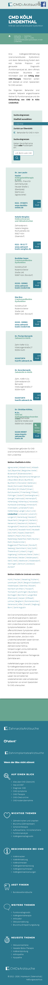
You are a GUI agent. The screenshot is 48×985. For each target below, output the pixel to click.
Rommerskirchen (32, 601)
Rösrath (32, 585)
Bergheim (19, 601)
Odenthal (23, 585)
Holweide (33, 501)
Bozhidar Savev (21, 258)
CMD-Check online (20, 797)
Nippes (21, 532)
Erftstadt (29, 598)
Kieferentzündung (20, 951)
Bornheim (22, 595)
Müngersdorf (13, 526)
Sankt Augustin (20, 607)
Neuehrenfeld (34, 526)
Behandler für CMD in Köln (28, 132)
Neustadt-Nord (24, 529)
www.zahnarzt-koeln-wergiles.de (23, 248)
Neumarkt (13, 529)
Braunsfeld (13, 479)
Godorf (20, 495)
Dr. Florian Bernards (24, 336)
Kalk (31, 507)
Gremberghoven (31, 495)
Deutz (10, 486)
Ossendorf (29, 532)
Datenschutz (36, 976)
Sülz (29, 548)
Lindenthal (12, 514)
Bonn (10, 607)
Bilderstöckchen (24, 473)
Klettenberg (13, 511)
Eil (18, 489)
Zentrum (21, 563)
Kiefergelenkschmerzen (23, 868)
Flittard (34, 492)
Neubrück (23, 526)
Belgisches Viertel (29, 470)
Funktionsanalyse (20, 833)
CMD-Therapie (19, 794)
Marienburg (22, 517)
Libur (28, 511)
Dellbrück (32, 483)
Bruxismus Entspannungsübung (26, 924)
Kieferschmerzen (20, 862)
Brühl (20, 582)
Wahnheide (12, 557)
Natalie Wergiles (22, 216)
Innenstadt (12, 507)
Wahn (36, 554)
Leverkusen (12, 582)
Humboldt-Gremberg (16, 504)
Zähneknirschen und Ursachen (25, 820)
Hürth (10, 579)
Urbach (23, 551)
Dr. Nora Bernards (23, 370)
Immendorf (31, 504)
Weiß (10, 560)
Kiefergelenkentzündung (23, 865)
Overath (27, 604)
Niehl (14, 532)
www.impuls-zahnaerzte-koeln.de (21, 436)
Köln (25, 38)
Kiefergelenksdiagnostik (23, 836)
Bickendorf (12, 473)
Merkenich (12, 523)
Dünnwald (18, 486)
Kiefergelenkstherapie (22, 915)
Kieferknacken (19, 856)
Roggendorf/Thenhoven (18, 545)
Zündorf (11, 567)
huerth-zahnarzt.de (23, 361)
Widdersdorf (34, 560)
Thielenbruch (13, 551)
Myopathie (17, 957)
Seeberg (11, 548)
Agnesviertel (13, 467)
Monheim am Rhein (16, 588)
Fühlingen (12, 495)
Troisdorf (29, 588)
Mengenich (23, 520)
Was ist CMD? (18, 785)
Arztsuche (17, 36)
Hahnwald (20, 498)
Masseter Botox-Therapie (23, 948)
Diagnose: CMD (19, 788)
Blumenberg (13, 476)
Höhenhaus (23, 501)
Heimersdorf (30, 498)
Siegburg (35, 604)
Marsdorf (31, 517)
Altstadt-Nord (24, 467)
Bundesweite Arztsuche (22, 892)
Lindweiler (23, 514)
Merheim (33, 520)
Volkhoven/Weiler (25, 554)
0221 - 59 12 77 (21, 244)
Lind (33, 511)
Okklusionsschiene (20, 945)
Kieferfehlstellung (20, 859)
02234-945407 (21, 432)
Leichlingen (22, 592)
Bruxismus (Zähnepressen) (24, 823)
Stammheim (21, 548)
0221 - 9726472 (21, 203)
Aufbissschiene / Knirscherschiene (27, 830)
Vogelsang (12, 554)
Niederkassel (13, 585)
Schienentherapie (20, 827)
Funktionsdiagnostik (21, 912)
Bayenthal (16, 470)
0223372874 (20, 358)
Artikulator (17, 918)
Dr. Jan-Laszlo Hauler (21, 174)
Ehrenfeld (12, 489)
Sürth (34, 548)
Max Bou (18, 297)
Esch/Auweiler (13, 492)
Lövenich (32, 514)
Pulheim (34, 579)
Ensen (30, 489)
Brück (21, 479)
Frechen (17, 579)
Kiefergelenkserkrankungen (24, 872)
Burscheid (33, 592)
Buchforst (29, 479)
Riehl (10, 542)
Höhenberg (12, 501)
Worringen (12, 563)
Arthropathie (18, 954)
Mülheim (32, 523)
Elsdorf (23, 489)
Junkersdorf (23, 507)
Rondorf (32, 545)
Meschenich (22, 523)
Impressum (25, 976)
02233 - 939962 (21, 283)
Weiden (21, 557)
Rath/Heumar (33, 539)
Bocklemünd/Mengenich (29, 476)
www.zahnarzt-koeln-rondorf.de (22, 287)
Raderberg (12, 539)
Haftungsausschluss (34, 979)
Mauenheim (13, 520)
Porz (28, 535)
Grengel (11, 498)
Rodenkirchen (19, 542)
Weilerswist (12, 604)
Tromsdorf (12, 592)
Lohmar (11, 601)
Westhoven (23, 560)
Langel (22, 511)
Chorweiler (21, 483)
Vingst (29, 551)
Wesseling (26, 579)
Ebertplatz (28, 486)
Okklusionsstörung (20, 921)
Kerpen (22, 598)
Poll (23, 535)
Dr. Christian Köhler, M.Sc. (24, 411)
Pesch (18, 535)
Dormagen (12, 595)
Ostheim (11, 535)
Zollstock (30, 563)
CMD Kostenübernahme (23, 800)
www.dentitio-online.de (21, 206)
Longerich (12, 517)
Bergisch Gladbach (31, 582)
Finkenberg (25, 492)
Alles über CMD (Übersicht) (24, 781)
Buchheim (12, 483)
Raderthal (22, 539)
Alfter (20, 604)
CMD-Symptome (20, 791)
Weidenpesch (31, 557)
